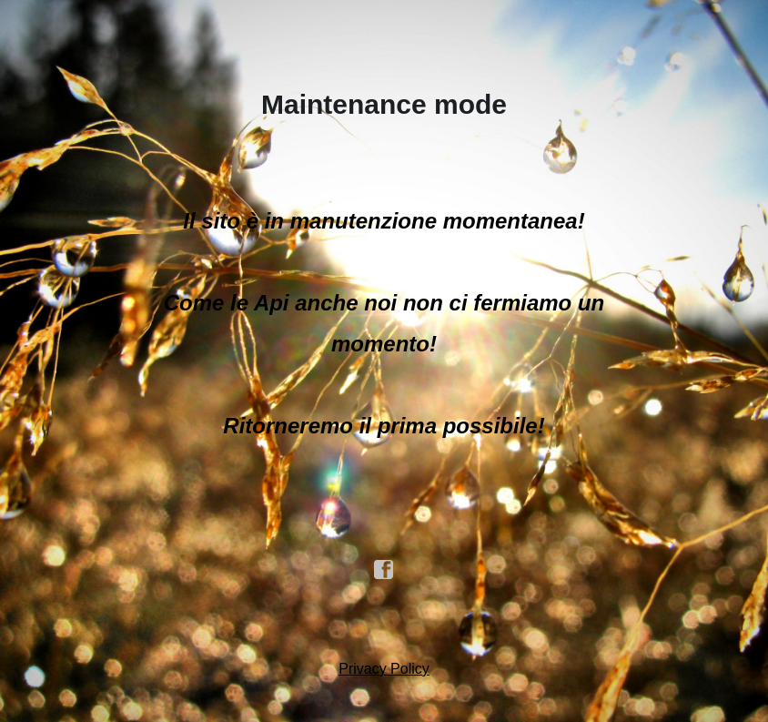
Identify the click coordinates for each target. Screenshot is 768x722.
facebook (384, 570)
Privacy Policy (384, 668)
